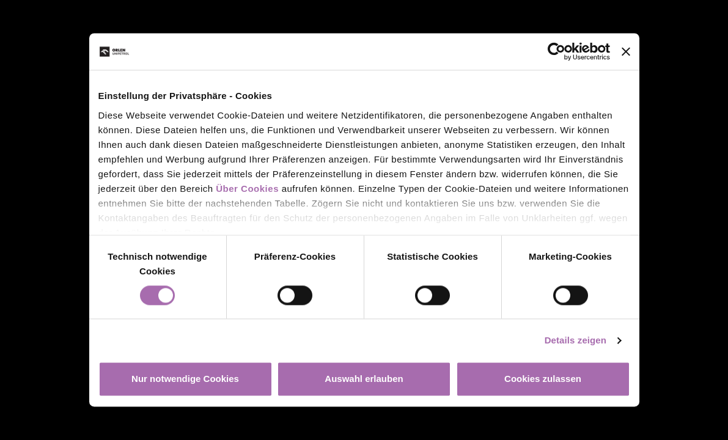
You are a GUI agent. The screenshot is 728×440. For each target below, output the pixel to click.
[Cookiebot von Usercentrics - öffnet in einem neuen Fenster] (556, 51)
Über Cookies (247, 188)
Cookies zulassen (542, 379)
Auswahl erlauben (364, 379)
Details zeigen (575, 340)
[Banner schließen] (626, 51)
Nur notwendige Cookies (185, 379)
